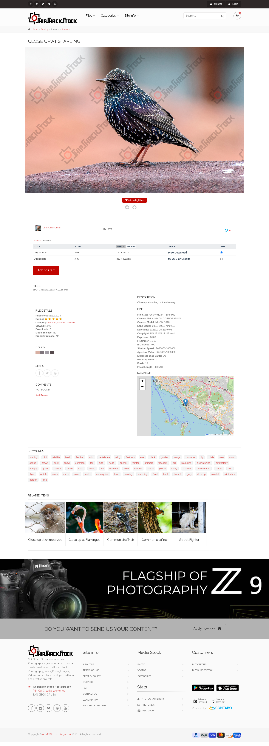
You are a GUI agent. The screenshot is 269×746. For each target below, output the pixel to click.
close (69, 468)
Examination (90, 699)
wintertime (230, 474)
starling (33, 457)
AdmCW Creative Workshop (49, 690)
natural (57, 468)
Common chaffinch (120, 540)
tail (91, 463)
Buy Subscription (203, 670)
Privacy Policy (92, 676)
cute (101, 463)
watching (142, 474)
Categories (108, 15)
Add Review (41, 395)
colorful (215, 474)
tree (221, 457)
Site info (130, 15)
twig (230, 468)
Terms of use (91, 670)
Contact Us (90, 693)
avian (232, 457)
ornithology (222, 463)
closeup (201, 474)
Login (233, 4)
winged (138, 468)
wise (126, 468)
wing (117, 457)
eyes (65, 474)
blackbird (186, 463)
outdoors (190, 457)
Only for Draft (40, 252)
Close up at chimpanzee (45, 540)
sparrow (187, 468)
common (80, 463)
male (80, 468)
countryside (102, 474)
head (111, 463)
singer (219, 468)
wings (177, 457)
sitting (92, 468)
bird (45, 457)
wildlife (56, 457)
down (55, 474)
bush (165, 474)
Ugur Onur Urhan (51, 227)
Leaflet (209, 435)
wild (91, 457)
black (152, 457)
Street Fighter (189, 540)
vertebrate (104, 457)
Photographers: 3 (150, 698)
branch (177, 474)
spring (33, 463)
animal (123, 463)
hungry (33, 468)
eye (142, 457)
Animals (66, 29)
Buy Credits (199, 664)
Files (89, 15)
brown (45, 463)
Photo (141, 664)
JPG (77, 252)
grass (45, 468)
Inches (131, 246)
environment (203, 468)
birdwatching (203, 463)
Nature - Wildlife (66, 322)
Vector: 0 (145, 710)
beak (68, 457)
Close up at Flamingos (84, 540)
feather (80, 457)
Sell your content (94, 705)
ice (102, 468)
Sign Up (216, 4)
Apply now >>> (207, 628)
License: (37, 240)
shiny (174, 468)
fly (202, 457)
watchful (113, 468)
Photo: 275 (145, 704)
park (56, 463)
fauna (151, 468)
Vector (141, 670)
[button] (185, 402)
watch (43, 474)
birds (211, 457)
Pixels (121, 246)
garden (164, 457)
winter (135, 463)
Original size (40, 259)
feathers (130, 457)
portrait (33, 479)
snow (67, 463)
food (116, 474)
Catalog (44, 29)
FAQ (85, 688)
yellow (162, 468)
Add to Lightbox (134, 200)
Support (88, 682)
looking (128, 474)
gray (189, 474)
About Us (89, 664)
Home (35, 29)
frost (155, 474)
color (76, 474)
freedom (162, 463)
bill (174, 463)
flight (32, 474)
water (88, 474)
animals (149, 463)
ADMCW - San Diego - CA (56, 734)
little (45, 479)
